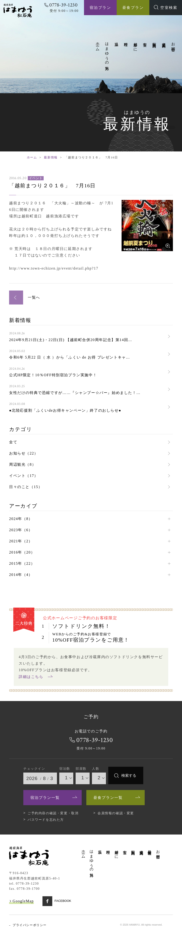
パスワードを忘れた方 (46, 819)
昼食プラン (133, 8)
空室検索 (166, 7)
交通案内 (164, 41)
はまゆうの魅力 (107, 52)
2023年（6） (21, 529)
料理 (126, 40)
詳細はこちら (31, 676)
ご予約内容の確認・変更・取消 (53, 812)
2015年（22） (22, 563)
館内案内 (154, 41)
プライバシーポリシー (30, 924)
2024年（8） (21, 518)
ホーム (98, 45)
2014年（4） (21, 574)
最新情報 (50, 157)
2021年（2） (21, 540)
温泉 (117, 40)
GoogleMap (23, 900)
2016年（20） (22, 552)
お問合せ (173, 45)
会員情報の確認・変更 (116, 812)
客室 (145, 40)
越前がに (135, 45)
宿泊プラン (100, 8)
